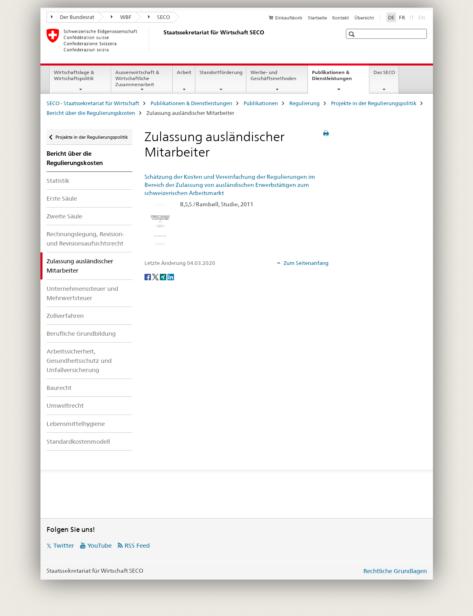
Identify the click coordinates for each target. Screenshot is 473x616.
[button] (352, 34)
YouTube (99, 545)
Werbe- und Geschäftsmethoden (273, 75)
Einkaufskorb (288, 18)
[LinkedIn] (171, 276)
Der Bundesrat (73, 17)
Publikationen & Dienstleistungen (340, 78)
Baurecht (59, 388)
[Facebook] (148, 276)
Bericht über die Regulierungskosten (91, 113)
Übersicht (364, 18)
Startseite (317, 18)
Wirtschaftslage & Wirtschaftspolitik (74, 75)
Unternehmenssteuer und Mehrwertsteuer (82, 293)
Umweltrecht (65, 405)
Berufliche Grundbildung (81, 333)
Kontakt (340, 18)
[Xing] (164, 276)
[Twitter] (156, 276)
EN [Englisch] (422, 17)
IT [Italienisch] (412, 17)
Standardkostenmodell (78, 441)
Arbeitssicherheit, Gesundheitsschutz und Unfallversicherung (79, 360)
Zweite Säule (64, 216)
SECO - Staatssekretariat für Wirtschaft (93, 103)
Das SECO (384, 72)
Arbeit (184, 72)
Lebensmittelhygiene (76, 424)
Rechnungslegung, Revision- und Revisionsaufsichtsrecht (85, 238)
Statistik (58, 180)
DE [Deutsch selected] (391, 17)
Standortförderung (220, 72)
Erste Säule (62, 198)
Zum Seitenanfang (305, 263)
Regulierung (304, 103)
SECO (159, 17)
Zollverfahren (65, 316)
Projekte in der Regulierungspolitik (373, 103)
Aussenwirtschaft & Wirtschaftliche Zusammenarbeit (137, 78)
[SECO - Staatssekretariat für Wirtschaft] (162, 40)
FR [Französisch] (402, 17)
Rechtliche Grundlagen (395, 571)
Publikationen (261, 103)
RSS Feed (137, 545)
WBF (121, 17)
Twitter (63, 545)
